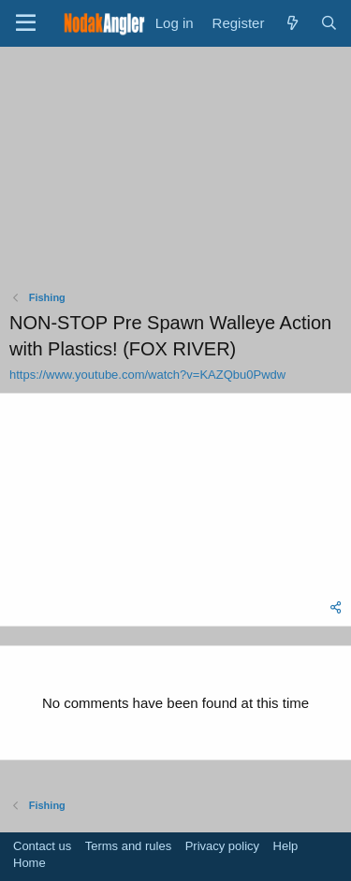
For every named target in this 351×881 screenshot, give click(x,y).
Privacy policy (222, 846)
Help (286, 846)
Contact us (42, 846)
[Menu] (26, 23)
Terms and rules (128, 846)
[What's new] (291, 23)
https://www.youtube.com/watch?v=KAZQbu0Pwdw (147, 375)
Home (29, 863)
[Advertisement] (176, 173)
